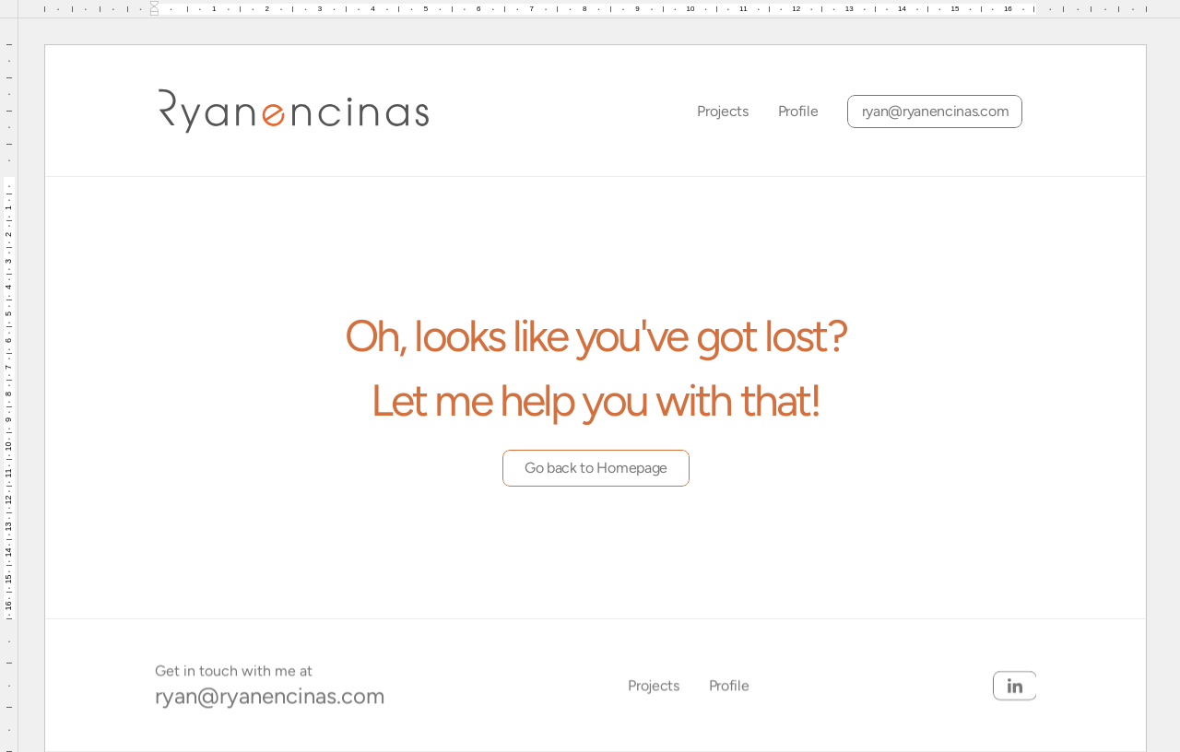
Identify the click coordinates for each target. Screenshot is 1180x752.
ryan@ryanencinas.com (269, 695)
